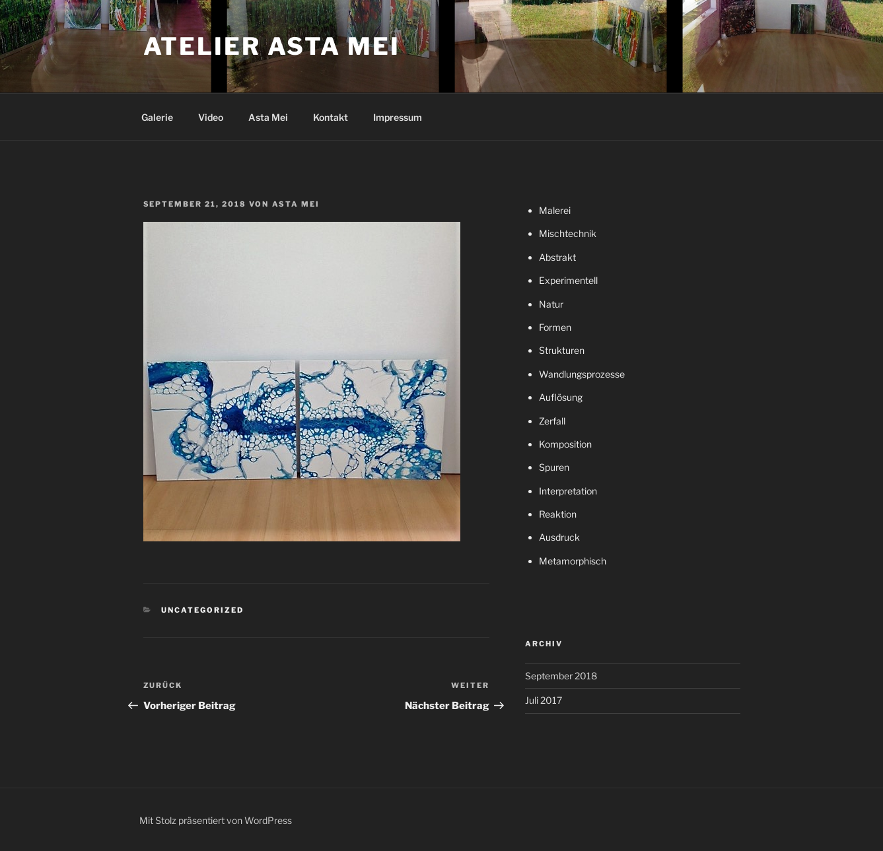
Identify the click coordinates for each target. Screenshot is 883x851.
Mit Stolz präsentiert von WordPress (215, 820)
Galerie (157, 117)
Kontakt (330, 117)
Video (210, 117)
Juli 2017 (543, 700)
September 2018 (561, 675)
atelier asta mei (271, 46)
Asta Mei (268, 117)
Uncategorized (202, 610)
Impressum (397, 117)
